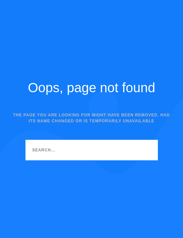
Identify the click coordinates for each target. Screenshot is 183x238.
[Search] (147, 150)
